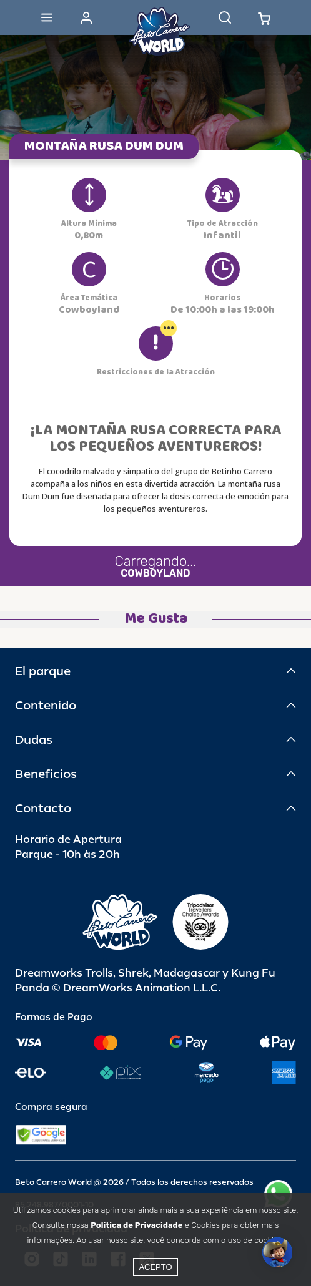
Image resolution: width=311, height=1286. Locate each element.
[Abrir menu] (46, 17)
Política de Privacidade (136, 1225)
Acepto (155, 1267)
